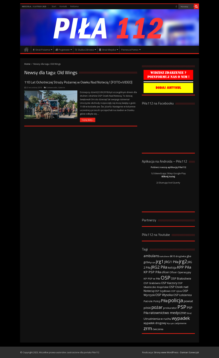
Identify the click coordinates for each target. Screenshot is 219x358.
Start (54, 6)
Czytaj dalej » (87, 120)
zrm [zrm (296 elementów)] (148, 328)
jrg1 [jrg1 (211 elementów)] (160, 261)
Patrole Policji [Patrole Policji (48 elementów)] (152, 301)
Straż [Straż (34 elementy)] (189, 313)
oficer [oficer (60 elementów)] (165, 272)
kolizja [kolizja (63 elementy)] (172, 267)
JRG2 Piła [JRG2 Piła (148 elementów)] (159, 267)
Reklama (74, 6)
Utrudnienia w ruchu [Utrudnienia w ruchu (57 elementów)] (157, 319)
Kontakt (63, 6)
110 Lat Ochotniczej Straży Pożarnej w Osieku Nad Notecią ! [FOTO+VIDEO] (78, 82)
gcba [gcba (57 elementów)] (147, 262)
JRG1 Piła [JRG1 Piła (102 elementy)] (171, 261)
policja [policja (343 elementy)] (175, 300)
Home (27, 63)
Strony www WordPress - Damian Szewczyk (176, 352)
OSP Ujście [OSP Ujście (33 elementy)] (176, 291)
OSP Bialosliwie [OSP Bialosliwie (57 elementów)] (181, 278)
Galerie (61, 87)
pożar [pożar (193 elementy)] (157, 307)
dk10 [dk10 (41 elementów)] (172, 256)
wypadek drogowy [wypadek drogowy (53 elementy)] (155, 323)
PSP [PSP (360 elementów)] (181, 307)
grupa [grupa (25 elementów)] (152, 262)
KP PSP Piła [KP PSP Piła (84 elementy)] (152, 272)
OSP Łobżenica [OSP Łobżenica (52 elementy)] (182, 295)
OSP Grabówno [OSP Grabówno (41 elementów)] (152, 283)
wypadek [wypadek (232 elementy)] (181, 318)
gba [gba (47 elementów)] (189, 256)
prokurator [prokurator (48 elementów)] (170, 308)
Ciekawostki (51, 87)
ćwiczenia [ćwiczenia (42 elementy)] (158, 329)
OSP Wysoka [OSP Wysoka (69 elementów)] (164, 295)
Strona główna (26, 49)
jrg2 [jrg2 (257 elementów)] (183, 261)
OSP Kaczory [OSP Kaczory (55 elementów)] (169, 283)
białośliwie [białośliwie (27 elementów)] (164, 256)
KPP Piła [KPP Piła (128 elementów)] (184, 267)
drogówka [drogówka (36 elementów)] (181, 256)
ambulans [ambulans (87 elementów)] (151, 256)
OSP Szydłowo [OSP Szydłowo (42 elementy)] (162, 291)
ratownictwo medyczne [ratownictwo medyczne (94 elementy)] (167, 312)
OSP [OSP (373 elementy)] (165, 277)
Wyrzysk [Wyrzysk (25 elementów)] (170, 323)
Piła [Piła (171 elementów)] (164, 300)
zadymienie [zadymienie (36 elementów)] (180, 323)
